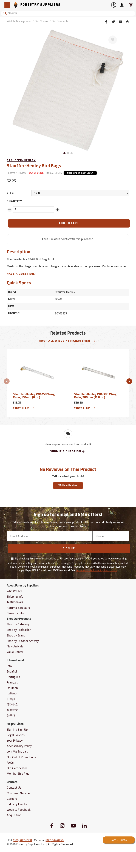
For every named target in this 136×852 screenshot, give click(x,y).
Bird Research (60, 21)
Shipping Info (15, 597)
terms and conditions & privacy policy (96, 570)
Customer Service (18, 793)
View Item (23, 407)
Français (12, 682)
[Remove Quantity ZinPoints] (9, 210)
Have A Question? (21, 274)
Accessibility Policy (19, 746)
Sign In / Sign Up (17, 730)
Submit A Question (67, 451)
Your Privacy (15, 740)
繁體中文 (12, 710)
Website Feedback (19, 810)
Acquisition (14, 815)
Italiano (11, 693)
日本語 (11, 699)
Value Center (15, 652)
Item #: (54, 173)
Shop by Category (18, 624)
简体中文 (12, 704)
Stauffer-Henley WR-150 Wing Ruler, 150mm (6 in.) (34, 396)
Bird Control (41, 21)
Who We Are (14, 591)
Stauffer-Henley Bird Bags (34, 166)
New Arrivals (15, 646)
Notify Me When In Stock (80, 173)
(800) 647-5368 (22, 840)
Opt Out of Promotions (21, 757)
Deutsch (12, 688)
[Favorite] (112, 40)
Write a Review (68, 485)
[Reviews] (16, 173)
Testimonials (15, 602)
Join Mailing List (17, 751)
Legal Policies (16, 735)
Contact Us (14, 787)
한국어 (11, 715)
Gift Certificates (17, 768)
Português (13, 677)
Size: (11, 193)
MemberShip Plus (18, 774)
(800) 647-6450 (54, 840)
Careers (12, 799)
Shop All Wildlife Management (67, 341)
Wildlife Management (19, 21)
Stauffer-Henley (21, 160)
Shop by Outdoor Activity (23, 641)
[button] (7, 381)
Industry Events (17, 804)
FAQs (10, 763)
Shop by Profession (19, 630)
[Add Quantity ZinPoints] (57, 210)
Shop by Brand (16, 635)
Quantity (14, 201)
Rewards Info (15, 613)
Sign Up (69, 548)
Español (12, 671)
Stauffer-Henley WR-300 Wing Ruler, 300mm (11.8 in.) (95, 396)
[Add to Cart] (69, 223)
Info (9, 666)
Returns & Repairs (18, 608)
